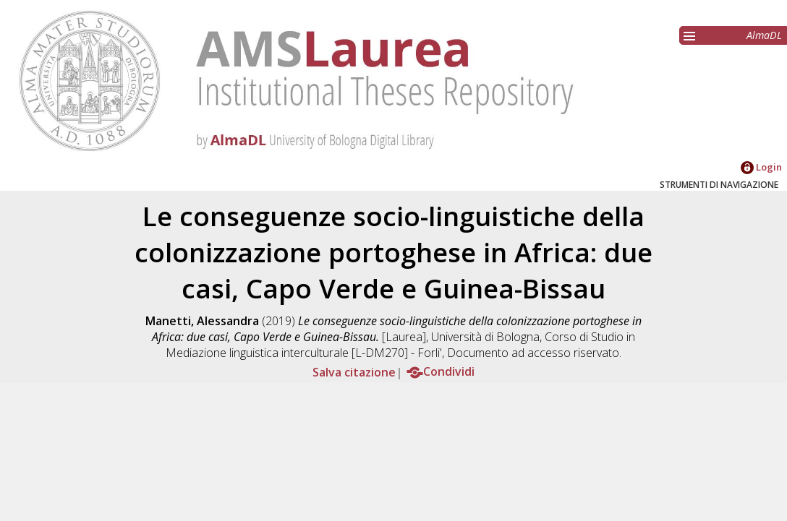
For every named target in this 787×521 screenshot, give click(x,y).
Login (761, 166)
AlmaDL (764, 35)
